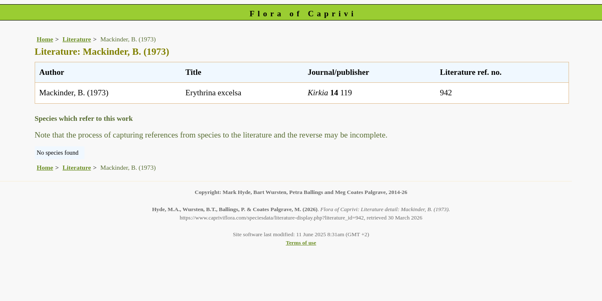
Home (45, 39)
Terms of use (301, 243)
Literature (77, 39)
